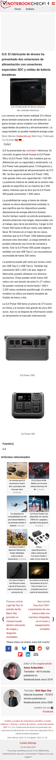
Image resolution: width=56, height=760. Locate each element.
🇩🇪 (20, 140)
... (52, 9)
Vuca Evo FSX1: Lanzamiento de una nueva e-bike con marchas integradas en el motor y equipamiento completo (39, 617)
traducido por (24, 136)
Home (17, 9)
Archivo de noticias (28, 724)
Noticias (14, 724)
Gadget (7, 144)
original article (44, 663)
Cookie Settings (28, 743)
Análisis (30, 9)
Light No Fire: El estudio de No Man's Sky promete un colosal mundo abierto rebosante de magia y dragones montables (15, 621)
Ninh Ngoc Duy (43, 690)
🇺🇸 (16, 140)
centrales (31, 150)
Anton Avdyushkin (33, 667)
